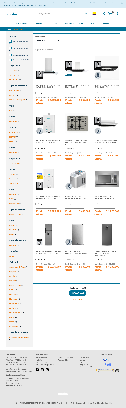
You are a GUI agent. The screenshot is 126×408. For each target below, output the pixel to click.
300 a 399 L (13, 75)
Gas (10, 110)
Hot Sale (12, 290)
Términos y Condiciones (66, 357)
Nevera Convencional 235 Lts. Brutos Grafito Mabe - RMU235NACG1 (105, 253)
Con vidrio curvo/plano (17, 99)
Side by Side (13, 183)
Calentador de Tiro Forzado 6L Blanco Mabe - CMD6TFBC (48, 141)
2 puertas (12, 179)
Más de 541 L (14, 80)
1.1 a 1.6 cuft (14, 163)
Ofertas (11, 322)
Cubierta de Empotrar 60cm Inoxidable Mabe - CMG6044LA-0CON (76, 142)
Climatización (68, 23)
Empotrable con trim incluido (19, 337)
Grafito (11, 225)
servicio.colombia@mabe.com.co (17, 367)
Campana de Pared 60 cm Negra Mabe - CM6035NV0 (106, 86)
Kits (91, 23)
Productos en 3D (86, 367)
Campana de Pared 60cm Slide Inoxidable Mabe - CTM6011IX (105, 141)
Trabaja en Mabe (63, 360)
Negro (11, 199)
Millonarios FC (14, 303)
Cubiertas (12, 281)
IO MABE (12, 137)
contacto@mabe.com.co (14, 385)
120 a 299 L (13, 70)
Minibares (12, 308)
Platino (11, 234)
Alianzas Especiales (42, 362)
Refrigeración (23, 23)
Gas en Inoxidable (15, 214)
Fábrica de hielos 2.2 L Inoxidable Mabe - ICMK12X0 (75, 197)
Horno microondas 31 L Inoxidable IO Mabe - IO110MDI (105, 197)
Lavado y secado (40, 23)
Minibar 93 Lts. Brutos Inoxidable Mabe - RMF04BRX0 (76, 252)
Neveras (12, 317)
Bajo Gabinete (14, 90)
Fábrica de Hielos (15, 285)
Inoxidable (13, 121)
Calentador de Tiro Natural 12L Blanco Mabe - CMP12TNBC (48, 197)
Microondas (13, 299)
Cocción (55, 23)
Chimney (12, 95)
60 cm (11, 256)
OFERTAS (81, 23)
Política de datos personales (45, 364)
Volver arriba (77, 299)
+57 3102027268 (20, 360)
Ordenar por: (40, 37)
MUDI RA (12, 294)
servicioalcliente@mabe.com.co (16, 364)
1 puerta (12, 174)
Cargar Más (77, 293)
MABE (11, 141)
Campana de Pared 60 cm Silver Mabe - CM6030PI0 (77, 86)
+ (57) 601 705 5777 (24, 357)
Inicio (9, 29)
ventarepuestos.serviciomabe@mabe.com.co (21, 371)
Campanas (13, 271)
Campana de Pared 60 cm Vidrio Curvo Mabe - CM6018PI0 (48, 86)
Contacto (39, 360)
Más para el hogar (15, 312)
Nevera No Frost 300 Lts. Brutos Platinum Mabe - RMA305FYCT (48, 252)
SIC (81, 362)
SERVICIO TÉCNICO (104, 23)
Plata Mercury (14, 203)
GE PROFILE (13, 132)
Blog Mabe (84, 364)
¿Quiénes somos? (41, 357)
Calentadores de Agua (17, 267)
